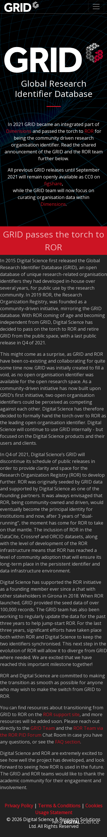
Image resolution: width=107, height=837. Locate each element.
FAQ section (67, 742)
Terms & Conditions (59, 806)
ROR (89, 131)
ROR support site (61, 714)
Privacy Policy (19, 806)
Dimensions (18, 131)
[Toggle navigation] (96, 6)
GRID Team (43, 728)
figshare (53, 183)
